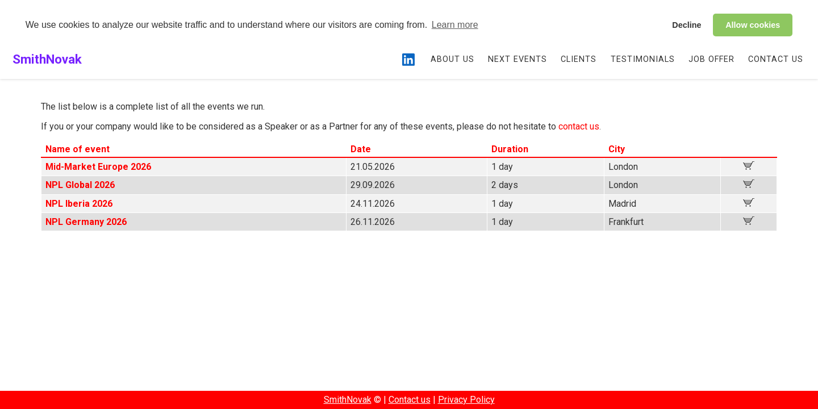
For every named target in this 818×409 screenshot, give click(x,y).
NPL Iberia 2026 (78, 203)
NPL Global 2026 (80, 185)
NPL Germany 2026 (86, 221)
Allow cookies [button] (752, 25)
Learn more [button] (455, 25)
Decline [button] (686, 25)
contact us (578, 126)
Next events (517, 59)
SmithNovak (47, 59)
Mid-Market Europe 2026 (98, 166)
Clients (578, 59)
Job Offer (711, 59)
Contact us (775, 59)
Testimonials (643, 59)
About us (452, 59)
